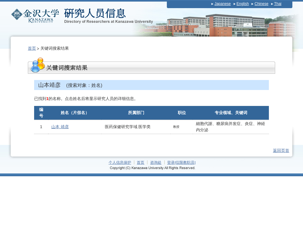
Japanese (222, 4)
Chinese (261, 4)
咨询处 (156, 162)
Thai (277, 4)
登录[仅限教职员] (181, 162)
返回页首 (281, 150)
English (243, 4)
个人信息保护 (120, 162)
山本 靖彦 (60, 126)
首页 (32, 48)
